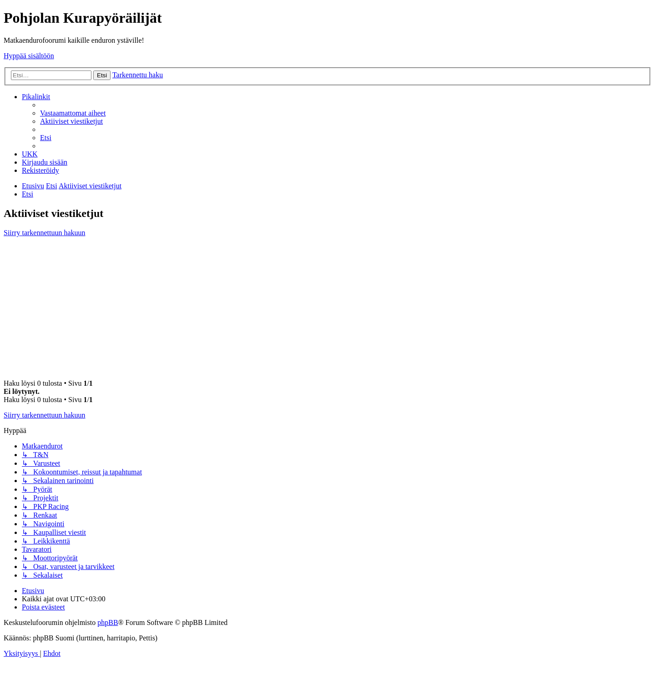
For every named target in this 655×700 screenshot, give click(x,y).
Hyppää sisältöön (29, 56)
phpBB (107, 622)
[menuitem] (73, 113)
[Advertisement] (327, 308)
